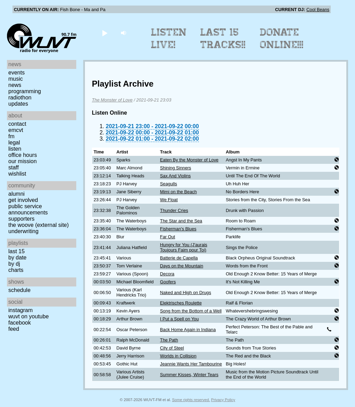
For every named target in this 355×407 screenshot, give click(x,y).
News (14, 85)
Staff (13, 167)
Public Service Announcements (28, 209)
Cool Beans (317, 9)
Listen (14, 149)
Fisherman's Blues (178, 228)
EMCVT (15, 130)
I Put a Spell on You (179, 318)
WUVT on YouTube (28, 316)
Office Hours (22, 155)
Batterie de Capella (179, 257)
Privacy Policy (223, 400)
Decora (167, 273)
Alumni (16, 194)
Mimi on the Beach (178, 191)
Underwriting (23, 231)
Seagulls (168, 183)
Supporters (21, 219)
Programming (24, 91)
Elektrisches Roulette (181, 303)
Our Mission (22, 161)
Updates (18, 104)
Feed (13, 329)
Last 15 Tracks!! (223, 38)
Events (16, 73)
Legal (14, 142)
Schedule (19, 290)
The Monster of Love (112, 100)
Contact (17, 124)
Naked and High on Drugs (185, 292)
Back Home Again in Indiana (188, 329)
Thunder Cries (174, 210)
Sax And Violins (175, 175)
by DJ (14, 264)
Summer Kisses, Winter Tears (189, 374)
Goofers (168, 281)
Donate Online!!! (282, 38)
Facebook (19, 323)
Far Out (167, 236)
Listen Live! (169, 38)
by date (17, 257)
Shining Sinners (175, 167)
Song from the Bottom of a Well (191, 310)
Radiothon (20, 97)
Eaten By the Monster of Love (189, 159)
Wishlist (17, 174)
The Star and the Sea (181, 220)
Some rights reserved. (191, 400)
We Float (169, 199)
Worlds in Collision (178, 356)
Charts (16, 270)
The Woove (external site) (38, 225)
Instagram (20, 310)
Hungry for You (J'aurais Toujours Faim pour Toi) (183, 247)
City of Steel (172, 348)
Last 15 (16, 251)
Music (15, 79)
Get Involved (23, 200)
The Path (169, 340)
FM (11, 136)
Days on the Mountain (182, 265)
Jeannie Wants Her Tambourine (191, 363)
